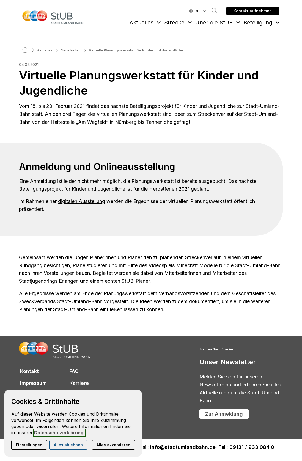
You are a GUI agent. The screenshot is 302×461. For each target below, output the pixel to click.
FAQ (74, 371)
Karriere (79, 383)
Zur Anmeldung (224, 414)
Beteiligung (257, 22)
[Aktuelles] (45, 50)
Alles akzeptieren (113, 445)
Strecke (174, 22)
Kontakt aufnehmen (253, 11)
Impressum (33, 383)
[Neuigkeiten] (71, 50)
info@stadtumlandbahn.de (183, 447)
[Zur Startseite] (53, 17)
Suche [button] (211, 10)
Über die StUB (214, 22)
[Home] (25, 50)
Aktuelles (141, 22)
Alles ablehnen (68, 445)
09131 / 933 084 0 (251, 447)
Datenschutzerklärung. (59, 432)
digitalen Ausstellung (81, 201)
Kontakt (29, 371)
